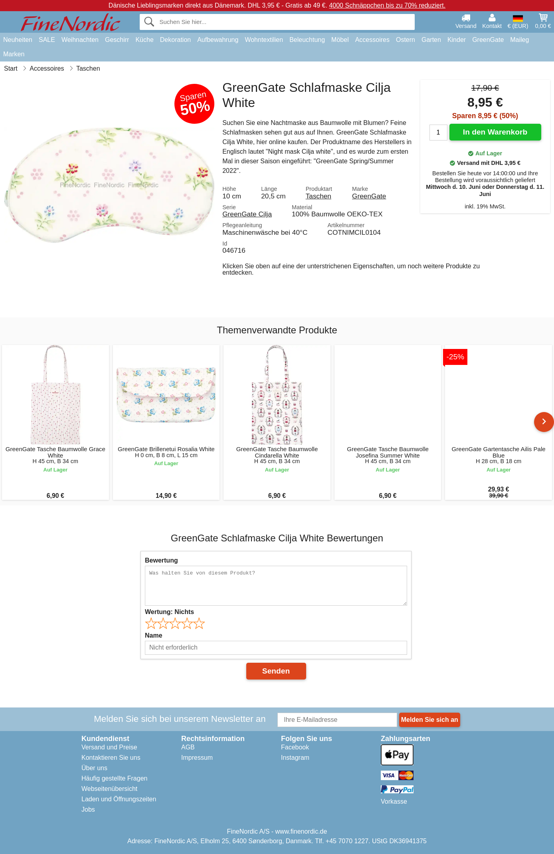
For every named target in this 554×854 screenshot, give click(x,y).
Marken (13, 54)
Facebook (295, 747)
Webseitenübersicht (109, 788)
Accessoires (372, 39)
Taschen (318, 196)
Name (153, 635)
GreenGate (488, 39)
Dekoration (175, 39)
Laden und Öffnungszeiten (118, 799)
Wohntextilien (264, 39)
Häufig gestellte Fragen (114, 778)
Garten (431, 39)
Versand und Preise (109, 747)
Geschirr (117, 39)
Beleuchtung (307, 39)
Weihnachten (80, 39)
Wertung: (169, 611)
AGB (188, 747)
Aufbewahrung (217, 39)
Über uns (94, 768)
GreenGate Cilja (247, 214)
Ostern (405, 39)
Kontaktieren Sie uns (110, 757)
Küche (144, 39)
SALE (47, 39)
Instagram (295, 757)
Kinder (456, 39)
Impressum (197, 757)
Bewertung (161, 560)
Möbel (340, 39)
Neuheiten (17, 39)
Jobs (88, 809)
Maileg (519, 39)
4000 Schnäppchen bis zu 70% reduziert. (387, 5)
